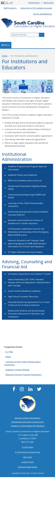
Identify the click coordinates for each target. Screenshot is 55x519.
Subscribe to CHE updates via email (36, 8)
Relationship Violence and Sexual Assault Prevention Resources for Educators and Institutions (23, 313)
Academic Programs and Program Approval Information (25, 168)
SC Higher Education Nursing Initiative (22, 253)
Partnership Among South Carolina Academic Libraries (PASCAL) (25, 213)
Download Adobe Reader (27, 467)
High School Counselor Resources (20, 297)
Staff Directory (10, 8)
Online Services (34, 3)
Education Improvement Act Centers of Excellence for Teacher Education (23, 222)
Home (4, 56)
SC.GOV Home (27, 447)
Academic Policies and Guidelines (20, 176)
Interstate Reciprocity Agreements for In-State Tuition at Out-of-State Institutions (26, 304)
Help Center (27, 457)
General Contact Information (27, 418)
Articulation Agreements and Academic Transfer (27, 275)
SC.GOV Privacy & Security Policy (27, 452)
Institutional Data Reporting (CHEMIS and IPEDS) (24, 196)
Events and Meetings (42, 14)
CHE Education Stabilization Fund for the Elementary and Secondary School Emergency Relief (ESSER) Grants (26, 232)
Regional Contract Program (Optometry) (24, 374)
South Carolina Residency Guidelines (22, 292)
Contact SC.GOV (27, 462)
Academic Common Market (17, 369)
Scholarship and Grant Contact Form (27, 422)
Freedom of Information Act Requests (27, 426)
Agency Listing (48, 3)
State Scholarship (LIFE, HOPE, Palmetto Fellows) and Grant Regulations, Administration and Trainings (26, 282)
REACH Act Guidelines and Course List (22, 181)
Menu (6, 45)
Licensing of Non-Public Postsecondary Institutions (23, 205)
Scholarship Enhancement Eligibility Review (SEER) (25, 188)
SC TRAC (9, 352)
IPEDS (8, 357)
